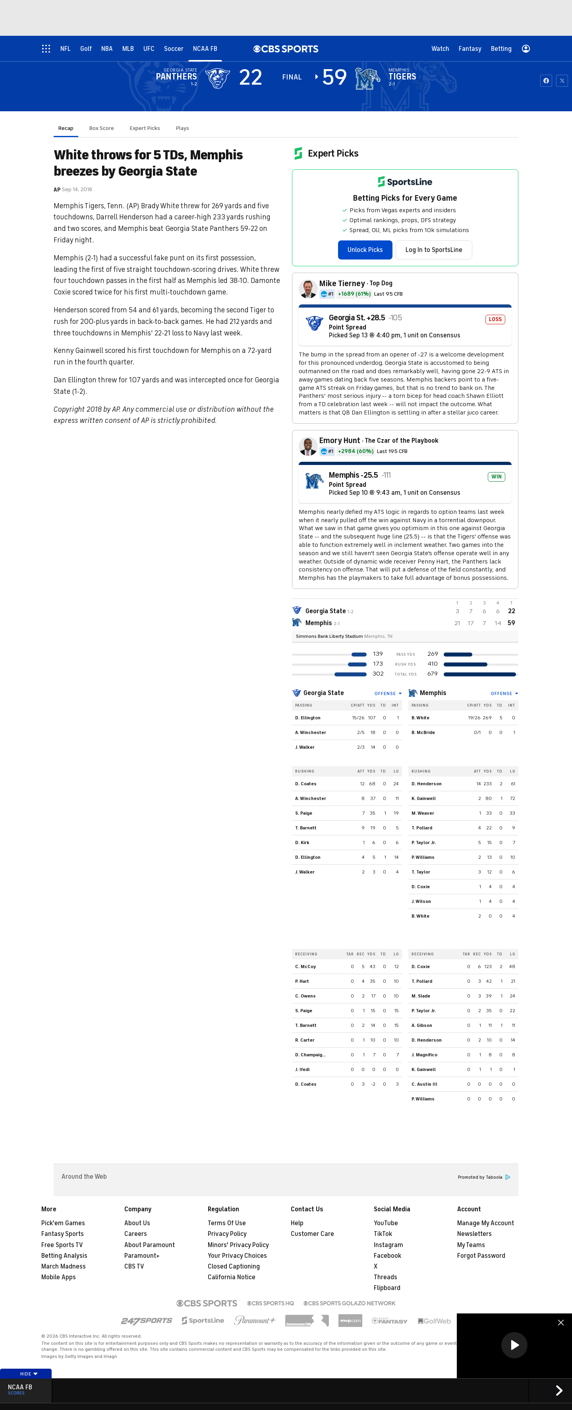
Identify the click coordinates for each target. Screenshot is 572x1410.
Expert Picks (145, 128)
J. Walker (305, 747)
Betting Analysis (64, 1256)
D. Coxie (421, 886)
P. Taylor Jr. (424, 842)
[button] (514, 1345)
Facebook (387, 1256)
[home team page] (368, 79)
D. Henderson (427, 783)
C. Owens (305, 996)
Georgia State (323, 693)
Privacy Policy (227, 1234)
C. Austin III (424, 1084)
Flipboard (387, 1288)
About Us (137, 1223)
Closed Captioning (234, 1267)
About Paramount (149, 1245)
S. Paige (303, 813)
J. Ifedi (302, 1069)
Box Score (101, 128)
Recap (65, 128)
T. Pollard (422, 828)
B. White (420, 717)
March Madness (63, 1267)
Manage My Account (485, 1223)
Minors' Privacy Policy (238, 1245)
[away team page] (217, 79)
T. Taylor (421, 872)
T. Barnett (306, 828)
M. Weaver (423, 813)
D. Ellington (308, 717)
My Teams (471, 1245)
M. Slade (421, 996)
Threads (385, 1277)
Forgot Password (481, 1256)
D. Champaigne (311, 1055)
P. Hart (302, 981)
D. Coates (306, 783)
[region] (514, 1345)
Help (297, 1223)
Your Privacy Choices (237, 1256)
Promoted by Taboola (484, 1177)
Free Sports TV (62, 1245)
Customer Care (312, 1234)
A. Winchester (310, 732)
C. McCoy (305, 966)
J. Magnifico (424, 1055)
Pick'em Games (63, 1223)
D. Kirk (302, 842)
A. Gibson (422, 1025)
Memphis (433, 693)
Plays (182, 128)
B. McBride (423, 732)
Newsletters (474, 1234)
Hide (29, 1374)
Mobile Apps (58, 1277)
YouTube (386, 1223)
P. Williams (423, 857)
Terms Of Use (227, 1223)
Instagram (388, 1245)
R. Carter (305, 1040)
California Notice (231, 1277)
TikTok (383, 1234)
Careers (135, 1234)
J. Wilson (421, 901)
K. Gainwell (424, 798)
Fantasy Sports (62, 1234)
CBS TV (134, 1267)
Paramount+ (142, 1256)
